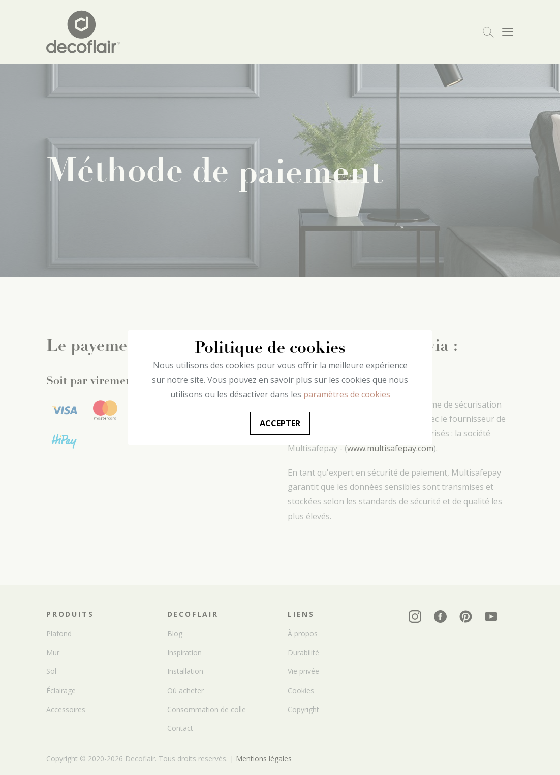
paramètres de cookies (346, 394)
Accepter (280, 423)
